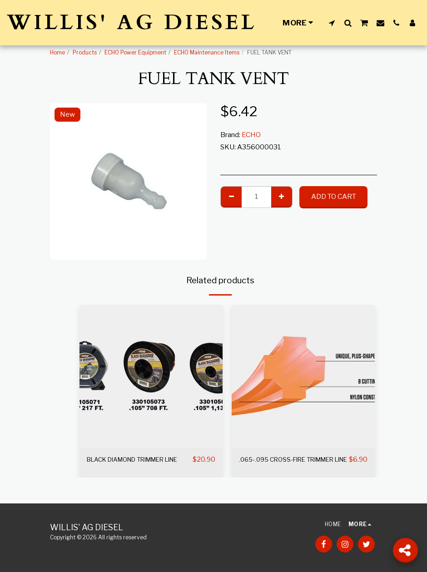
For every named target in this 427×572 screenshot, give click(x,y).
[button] (331, 23)
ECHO (251, 135)
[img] (151, 376)
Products (85, 52)
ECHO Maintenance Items (206, 52)
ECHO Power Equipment (135, 52)
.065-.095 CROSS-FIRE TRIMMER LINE (276, 465)
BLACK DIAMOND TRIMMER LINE (133, 465)
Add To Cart (333, 196)
